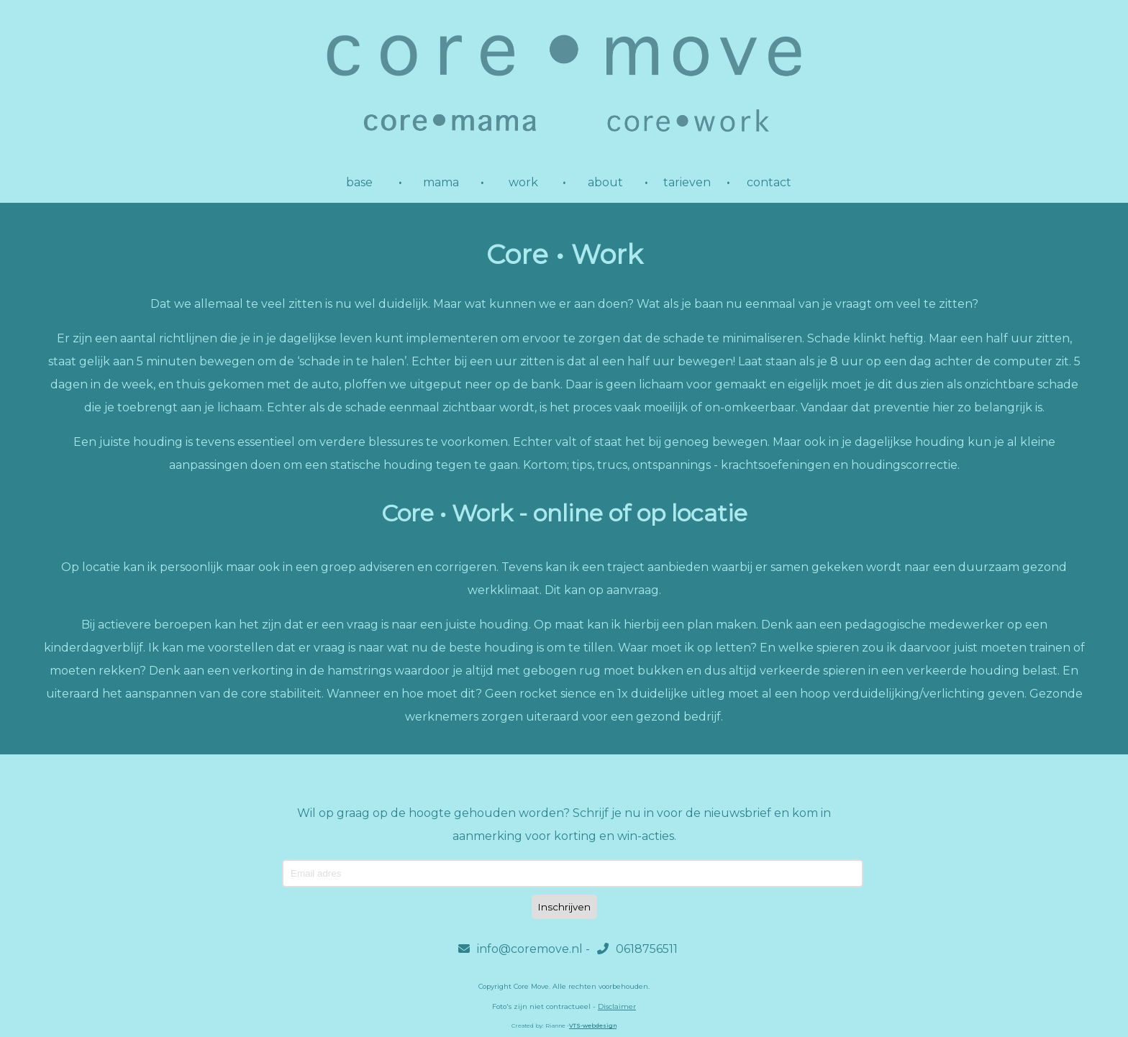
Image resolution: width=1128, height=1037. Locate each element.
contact (769, 182)
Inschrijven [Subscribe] (564, 907)
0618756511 (637, 949)
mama (441, 182)
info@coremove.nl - (524, 949)
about (605, 182)
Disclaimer (617, 1006)
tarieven (687, 182)
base (359, 182)
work (523, 182)
